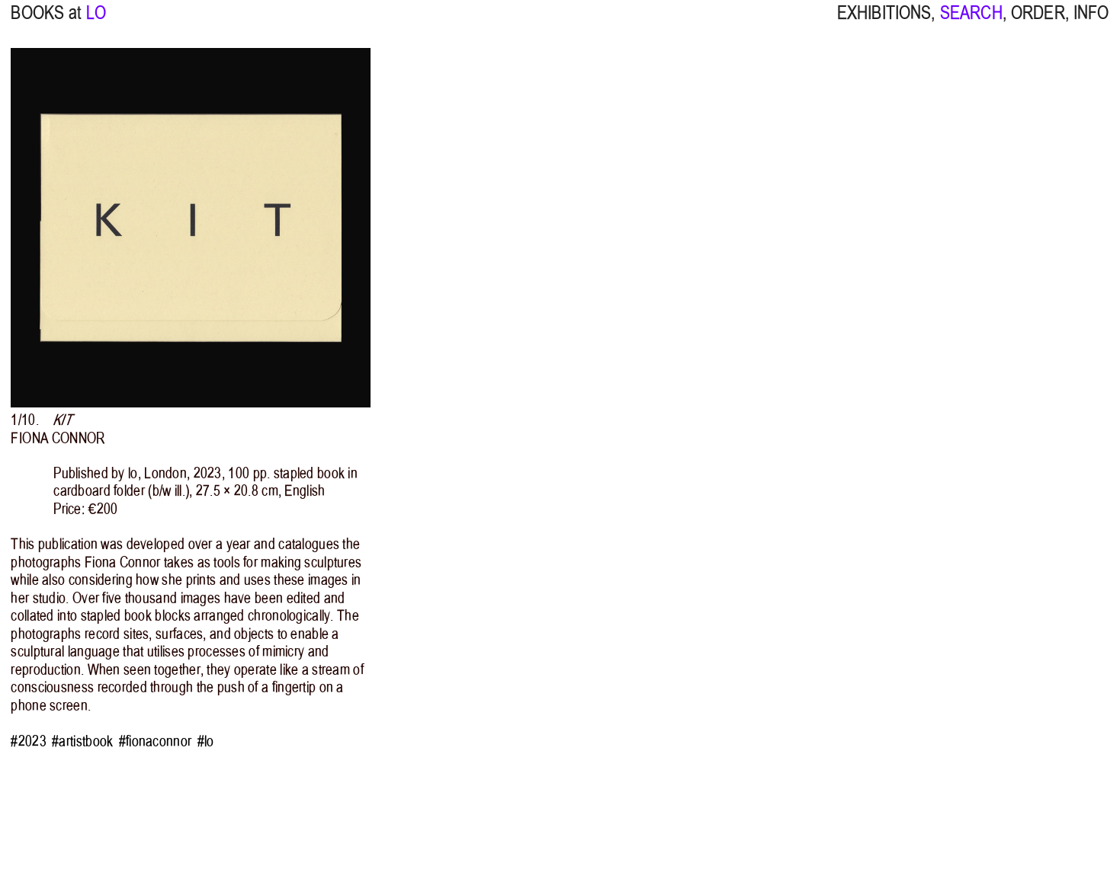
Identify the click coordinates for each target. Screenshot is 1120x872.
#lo (205, 741)
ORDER (1038, 22)
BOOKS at (46, 22)
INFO (1091, 22)
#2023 (28, 741)
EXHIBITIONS (884, 22)
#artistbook (82, 741)
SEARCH (971, 22)
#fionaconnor (155, 741)
